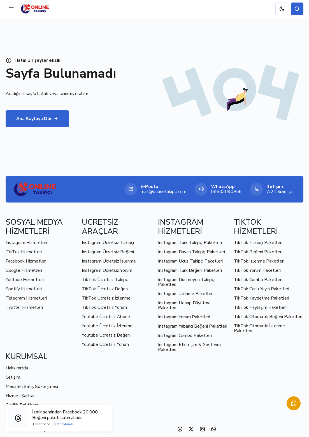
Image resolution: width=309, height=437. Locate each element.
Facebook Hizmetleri (26, 261)
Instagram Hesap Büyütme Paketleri (184, 305)
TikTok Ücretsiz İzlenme (106, 298)
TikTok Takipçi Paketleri (258, 243)
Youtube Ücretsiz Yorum (105, 344)
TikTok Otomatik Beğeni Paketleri (268, 317)
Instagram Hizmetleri (26, 243)
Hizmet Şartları (21, 396)
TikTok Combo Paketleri (258, 280)
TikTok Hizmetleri (24, 252)
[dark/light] (281, 9)
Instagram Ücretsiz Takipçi (108, 243)
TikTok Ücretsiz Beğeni (105, 289)
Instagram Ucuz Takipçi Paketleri (190, 261)
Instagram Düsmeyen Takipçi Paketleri (186, 282)
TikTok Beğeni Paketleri (258, 252)
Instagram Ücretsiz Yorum (107, 270)
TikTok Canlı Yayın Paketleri (261, 289)
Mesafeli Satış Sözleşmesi (32, 386)
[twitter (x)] (191, 429)
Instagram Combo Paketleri (185, 335)
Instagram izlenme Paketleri (185, 294)
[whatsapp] (213, 429)
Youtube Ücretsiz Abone (106, 317)
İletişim (13, 377)
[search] (297, 9)
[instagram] (202, 429)
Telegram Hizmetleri (26, 298)
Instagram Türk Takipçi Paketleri (190, 243)
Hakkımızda (17, 368)
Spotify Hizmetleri (24, 289)
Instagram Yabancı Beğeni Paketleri (192, 326)
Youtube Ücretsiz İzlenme (107, 326)
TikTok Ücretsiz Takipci (105, 280)
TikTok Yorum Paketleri (257, 270)
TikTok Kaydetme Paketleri (261, 298)
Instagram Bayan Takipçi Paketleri (191, 252)
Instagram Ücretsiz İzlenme (109, 261)
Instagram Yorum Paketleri (184, 317)
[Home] (35, 189)
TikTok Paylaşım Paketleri (260, 307)
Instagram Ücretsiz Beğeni (108, 252)
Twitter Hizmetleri (24, 307)
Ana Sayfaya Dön (37, 119)
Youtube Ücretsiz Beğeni (106, 335)
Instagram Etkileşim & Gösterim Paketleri (189, 347)
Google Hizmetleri (24, 270)
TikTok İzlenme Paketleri (259, 261)
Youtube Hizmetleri (25, 280)
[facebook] (180, 429)
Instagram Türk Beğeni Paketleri (190, 270)
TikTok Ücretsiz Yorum (104, 307)
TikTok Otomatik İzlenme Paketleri (259, 328)
